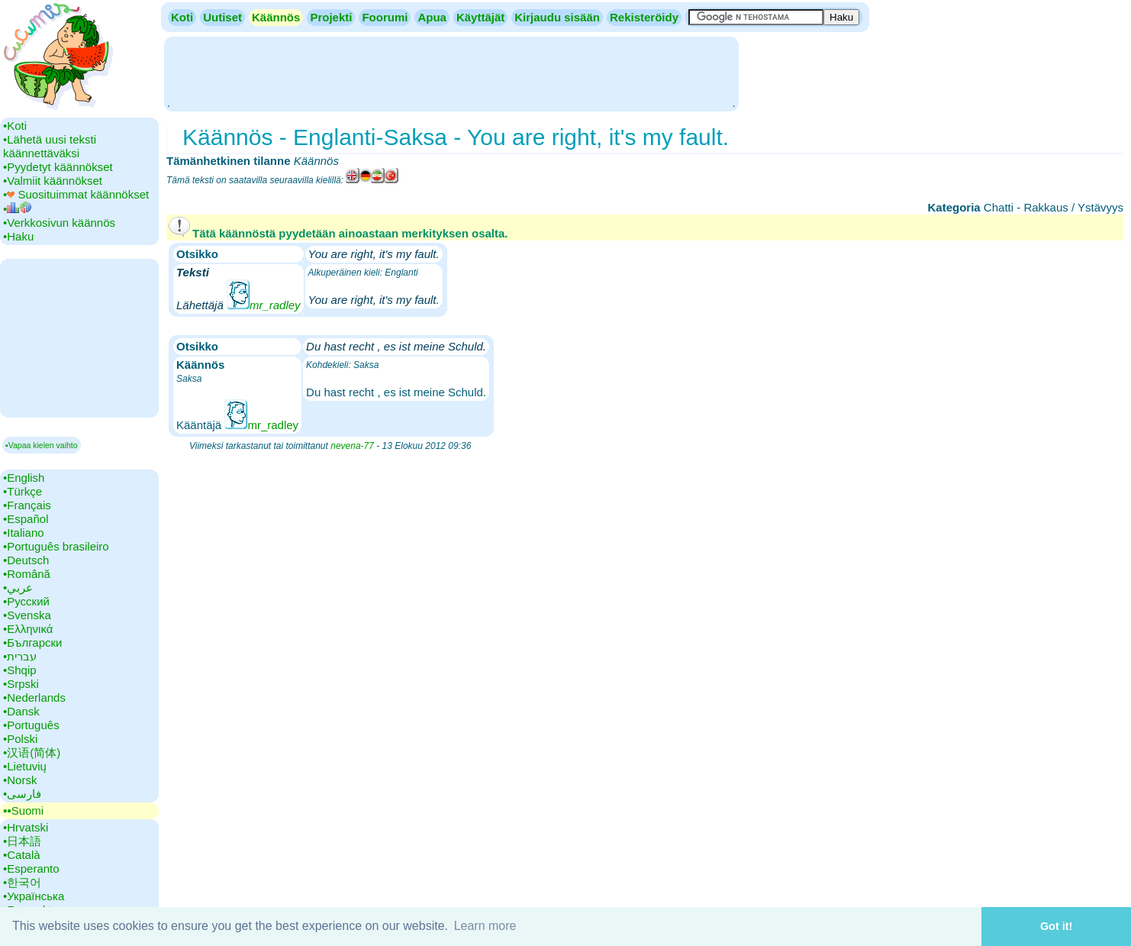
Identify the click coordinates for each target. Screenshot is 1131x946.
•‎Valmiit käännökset (52, 180)
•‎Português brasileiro (56, 546)
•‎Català (21, 854)
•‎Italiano (23, 532)
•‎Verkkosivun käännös (59, 222)
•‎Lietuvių (25, 766)
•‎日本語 (22, 841)
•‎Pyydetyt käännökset (58, 166)
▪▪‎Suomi (23, 810)
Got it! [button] (1056, 926)
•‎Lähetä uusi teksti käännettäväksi (49, 146)
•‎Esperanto (31, 868)
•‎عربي (18, 587)
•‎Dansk (21, 711)
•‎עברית (20, 656)
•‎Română (26, 573)
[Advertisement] (451, 72)
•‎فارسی (22, 793)
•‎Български (33, 642)
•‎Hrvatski (25, 827)
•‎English (23, 477)
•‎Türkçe (22, 491)
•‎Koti (15, 125)
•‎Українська (33, 895)
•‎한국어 (22, 882)
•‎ (17, 208)
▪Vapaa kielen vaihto (41, 445)
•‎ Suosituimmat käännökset (76, 194)
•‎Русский (26, 601)
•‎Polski (20, 738)
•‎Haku (18, 236)
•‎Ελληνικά (28, 628)
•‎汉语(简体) (31, 752)
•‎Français (27, 505)
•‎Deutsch (26, 560)
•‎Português (31, 724)
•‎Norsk (20, 779)
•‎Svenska (27, 615)
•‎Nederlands (34, 697)
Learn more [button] (485, 925)
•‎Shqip (20, 669)
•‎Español (25, 518)
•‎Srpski (21, 683)
